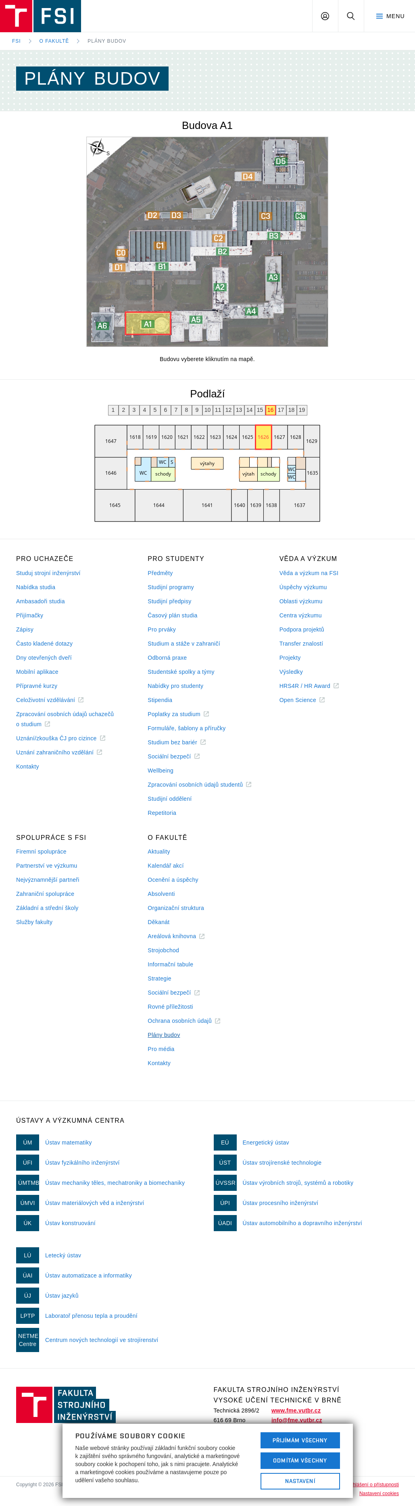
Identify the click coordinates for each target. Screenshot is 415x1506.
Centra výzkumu (300, 615)
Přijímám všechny (300, 1440)
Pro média (161, 1049)
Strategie (159, 978)
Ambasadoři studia (40, 601)
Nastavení (300, 1481)
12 (228, 410)
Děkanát (158, 922)
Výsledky (291, 672)
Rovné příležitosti (170, 1006)
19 (302, 410)
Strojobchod (163, 950)
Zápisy (24, 629)
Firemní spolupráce (41, 851)
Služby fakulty (34, 922)
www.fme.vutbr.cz (296, 1410)
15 (260, 410)
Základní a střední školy (47, 908)
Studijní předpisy (169, 601)
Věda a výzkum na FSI (308, 573)
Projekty (290, 657)
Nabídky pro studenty (175, 686)
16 (270, 410)
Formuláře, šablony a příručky (186, 728)
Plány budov (107, 41)
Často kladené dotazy (44, 643)
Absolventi (161, 894)
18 (291, 410)
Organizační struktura (176, 908)
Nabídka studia (35, 587)
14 (249, 410)
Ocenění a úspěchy (173, 880)
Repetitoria (162, 813)
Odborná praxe (167, 657)
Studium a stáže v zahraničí (184, 643)
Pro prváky (162, 629)
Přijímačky (29, 615)
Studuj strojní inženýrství (48, 573)
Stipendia (160, 700)
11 (218, 410)
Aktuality (159, 851)
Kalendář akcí (166, 865)
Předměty (160, 573)
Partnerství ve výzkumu (46, 865)
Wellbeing (160, 770)
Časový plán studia (172, 615)
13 (239, 410)
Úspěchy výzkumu (303, 587)
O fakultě (54, 41)
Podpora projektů (301, 629)
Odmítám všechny (300, 1460)
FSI (16, 41)
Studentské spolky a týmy (181, 672)
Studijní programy (171, 587)
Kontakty (27, 766)
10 (207, 410)
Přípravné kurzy (36, 686)
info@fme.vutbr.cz (296, 1420)
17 (281, 410)
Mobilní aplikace (37, 672)
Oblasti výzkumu (301, 601)
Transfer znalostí (301, 643)
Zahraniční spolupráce (45, 894)
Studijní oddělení (170, 799)
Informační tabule (170, 964)
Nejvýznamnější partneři (47, 880)
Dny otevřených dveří (44, 657)
